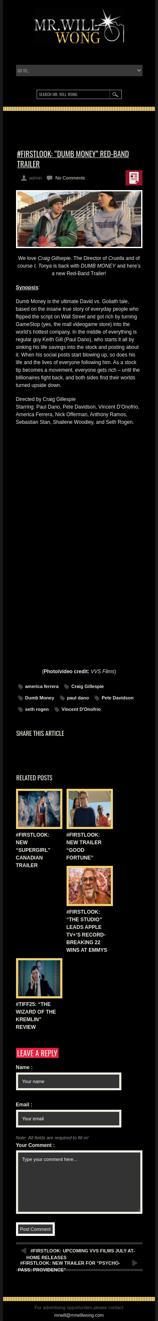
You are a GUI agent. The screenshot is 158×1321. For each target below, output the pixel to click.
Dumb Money (39, 697)
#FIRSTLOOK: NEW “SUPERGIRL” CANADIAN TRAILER (33, 850)
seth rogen (37, 709)
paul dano (78, 697)
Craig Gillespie (87, 686)
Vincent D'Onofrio (81, 709)
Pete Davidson (118, 697)
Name (24, 1067)
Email (24, 1105)
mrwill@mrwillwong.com (79, 1315)
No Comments (70, 177)
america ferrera (42, 686)
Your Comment (35, 1145)
